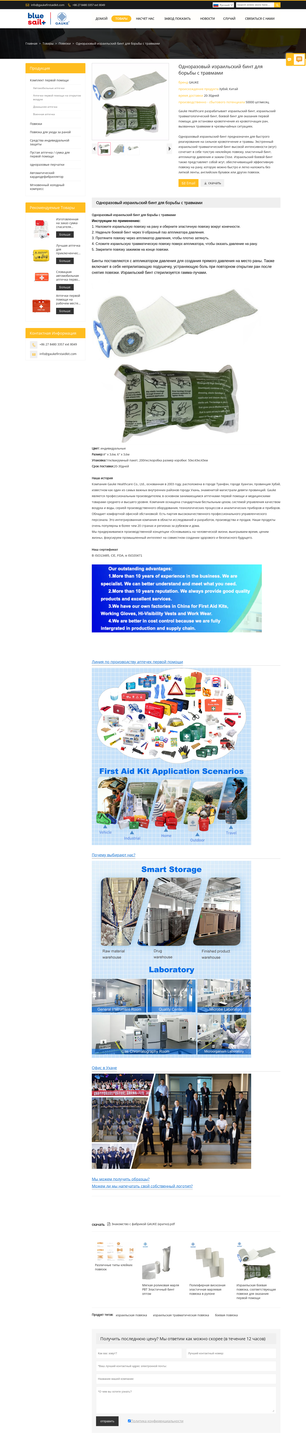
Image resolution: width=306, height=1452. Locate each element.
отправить (107, 1421)
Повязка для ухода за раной (50, 132)
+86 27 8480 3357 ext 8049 (88, 5)
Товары (121, 19)
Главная (31, 43)
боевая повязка (226, 1315)
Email (188, 183)
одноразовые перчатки (47, 165)
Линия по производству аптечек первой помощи (137, 661)
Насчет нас (145, 19)
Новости (207, 19)
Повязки (65, 43)
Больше (65, 234)
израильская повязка (131, 1315)
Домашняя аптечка (45, 107)
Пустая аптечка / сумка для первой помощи (50, 154)
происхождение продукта (198, 89)
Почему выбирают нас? (113, 854)
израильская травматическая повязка (181, 1315)
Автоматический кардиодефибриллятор (47, 175)
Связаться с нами (260, 19)
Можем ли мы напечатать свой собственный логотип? (142, 1186)
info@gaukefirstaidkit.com (47, 5)
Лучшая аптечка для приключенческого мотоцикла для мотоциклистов (68, 249)
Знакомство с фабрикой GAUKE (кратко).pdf (141, 1224)
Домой (102, 19)
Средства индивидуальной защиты (49, 142)
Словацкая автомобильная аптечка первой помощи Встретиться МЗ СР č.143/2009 (68, 275)
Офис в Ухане (104, 1067)
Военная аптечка (44, 114)
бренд (183, 82)
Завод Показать (177, 19)
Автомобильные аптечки (49, 88)
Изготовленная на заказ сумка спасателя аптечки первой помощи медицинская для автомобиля (68, 223)
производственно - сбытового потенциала (212, 102)
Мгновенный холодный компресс (47, 187)
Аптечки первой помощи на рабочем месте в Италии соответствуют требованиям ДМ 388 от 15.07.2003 (68, 299)
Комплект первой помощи (49, 80)
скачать (212, 183)
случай (229, 19)
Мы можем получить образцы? (121, 1179)
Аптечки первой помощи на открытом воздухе (57, 97)
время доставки (191, 95)
